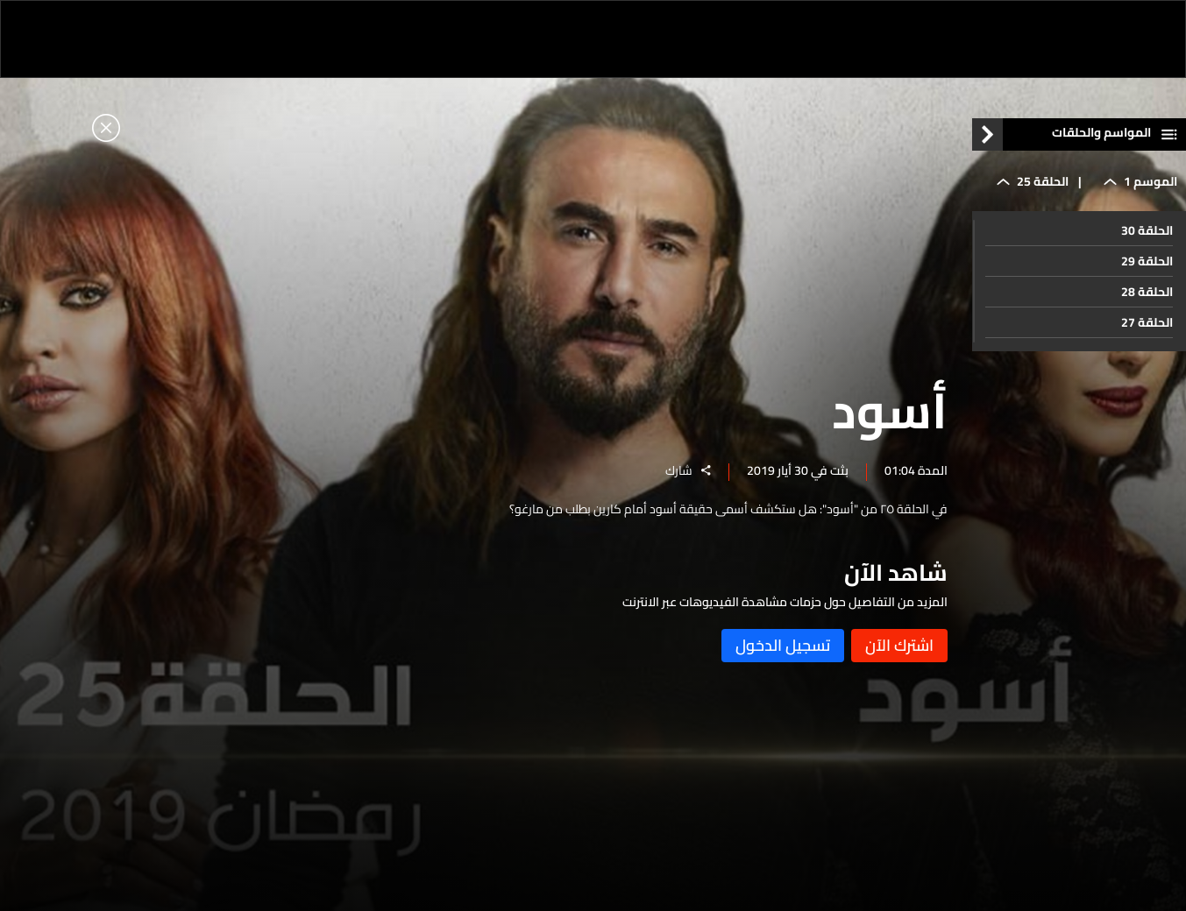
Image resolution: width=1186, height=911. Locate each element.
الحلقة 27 (1147, 322)
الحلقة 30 (1147, 230)
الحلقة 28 (1147, 291)
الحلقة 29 (1147, 261)
